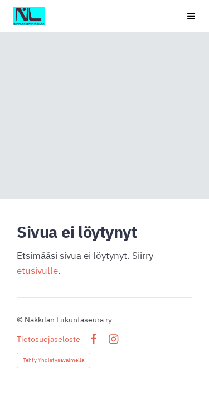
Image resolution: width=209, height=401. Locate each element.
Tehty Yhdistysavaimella (53, 360)
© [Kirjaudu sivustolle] (21, 320)
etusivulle (37, 270)
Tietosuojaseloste (48, 339)
